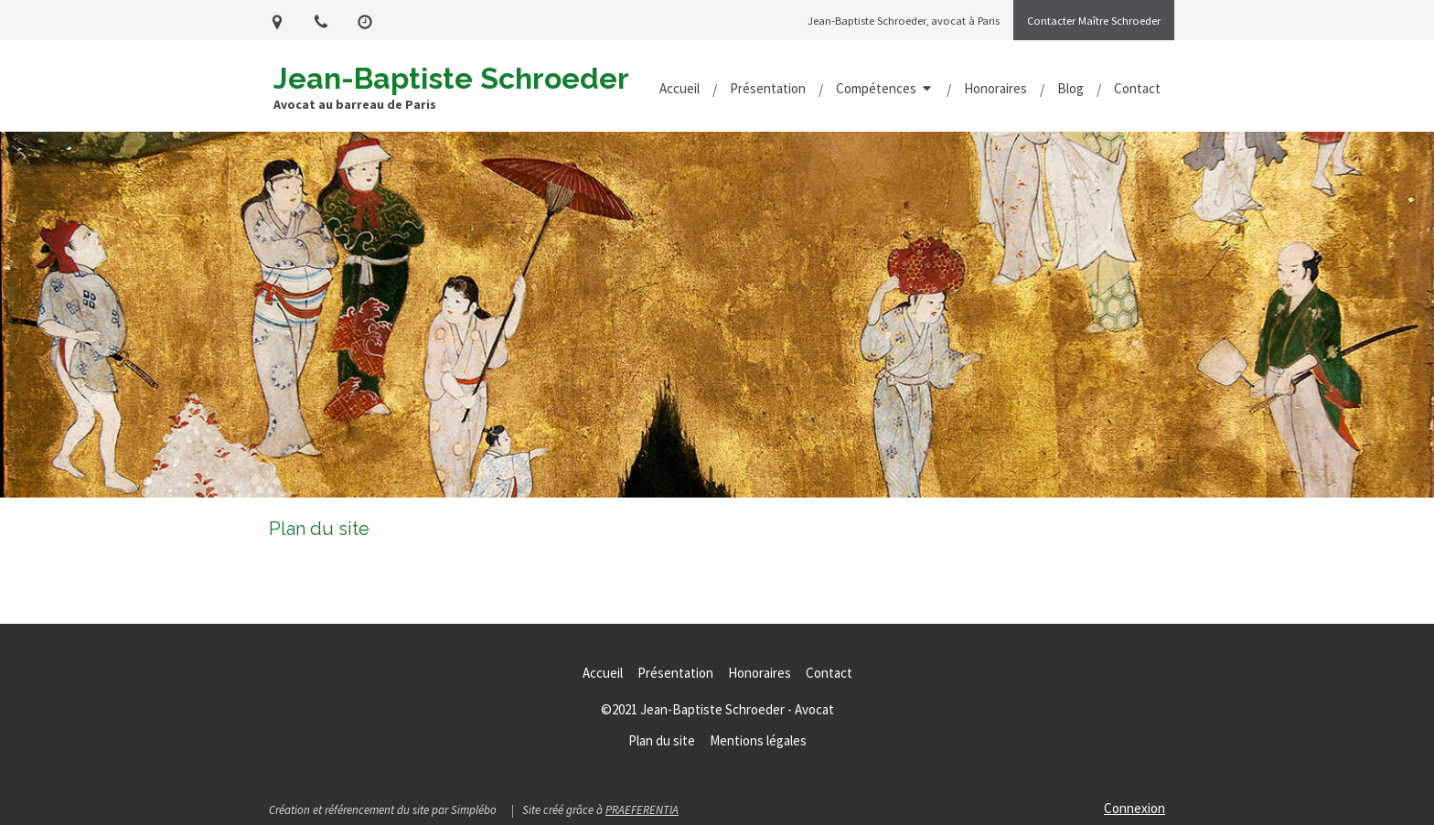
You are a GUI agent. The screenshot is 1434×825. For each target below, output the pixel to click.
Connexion (1134, 808)
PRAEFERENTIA (642, 810)
